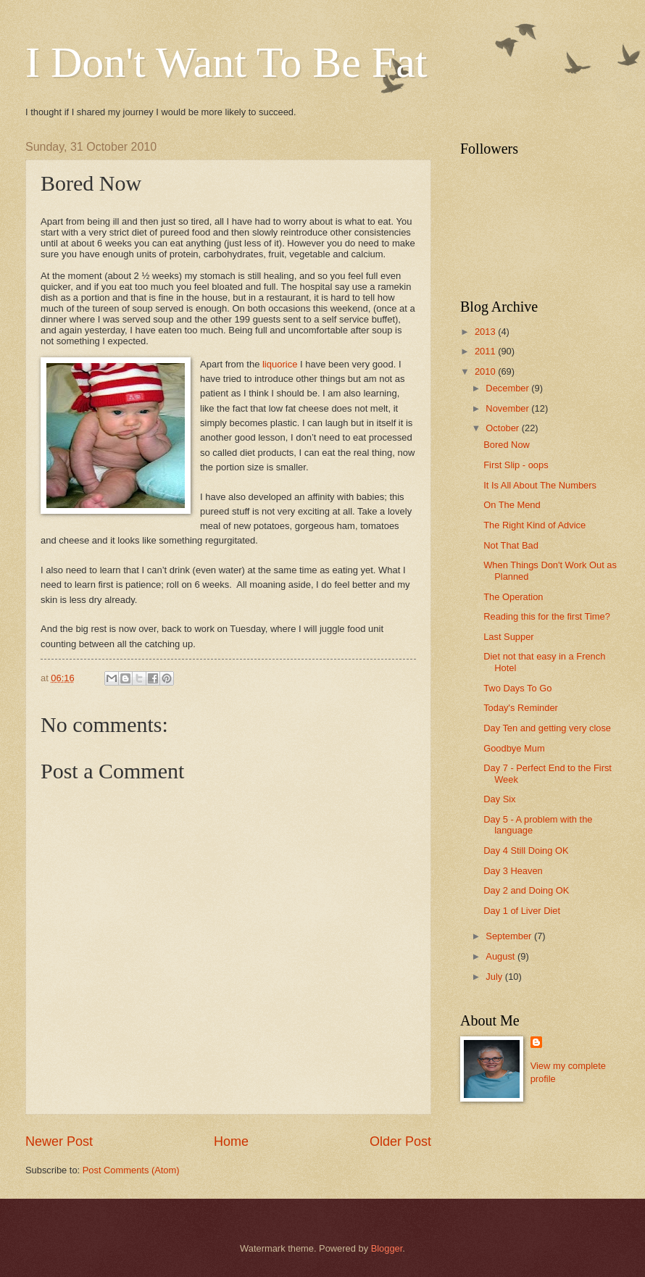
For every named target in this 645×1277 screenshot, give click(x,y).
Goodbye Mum (513, 748)
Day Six (499, 799)
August (501, 956)
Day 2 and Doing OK (526, 890)
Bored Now (506, 444)
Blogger (387, 1248)
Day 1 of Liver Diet (521, 910)
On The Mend (512, 504)
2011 (486, 351)
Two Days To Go (517, 688)
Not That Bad (510, 545)
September (510, 936)
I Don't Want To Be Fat (226, 62)
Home (231, 1141)
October (503, 428)
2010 (486, 371)
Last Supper (508, 636)
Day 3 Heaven (513, 870)
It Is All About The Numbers (539, 485)
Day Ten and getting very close (547, 728)
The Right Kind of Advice (534, 525)
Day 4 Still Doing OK (525, 850)
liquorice (279, 364)
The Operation (513, 596)
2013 (486, 331)
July (495, 976)
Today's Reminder (520, 707)
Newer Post (59, 1141)
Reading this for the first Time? (546, 616)
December (508, 388)
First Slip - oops (515, 464)
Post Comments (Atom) (131, 1170)
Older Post (400, 1141)
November (508, 408)
